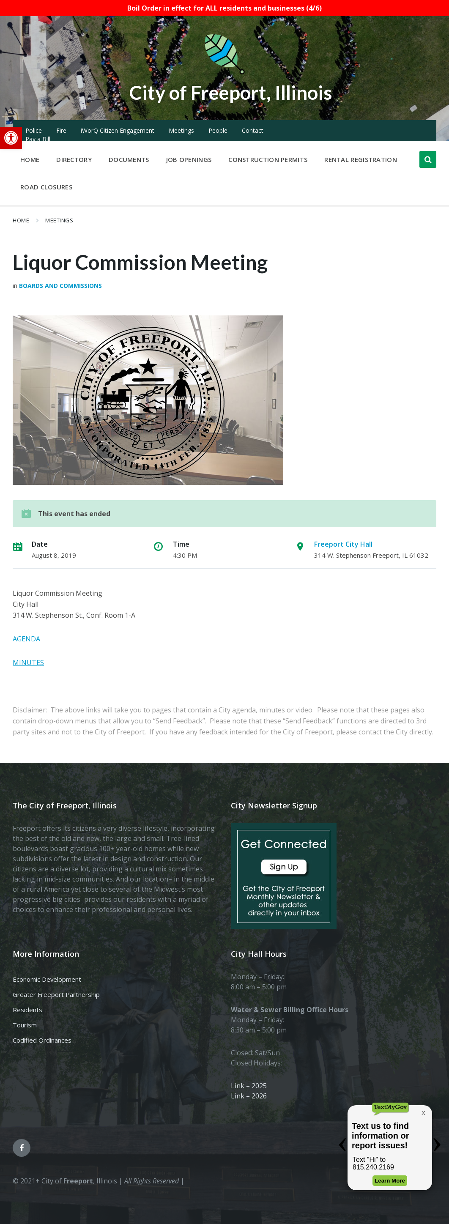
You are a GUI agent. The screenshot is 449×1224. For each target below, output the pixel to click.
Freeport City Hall (343, 544)
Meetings (181, 130)
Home (21, 220)
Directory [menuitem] (74, 159)
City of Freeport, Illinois (231, 92)
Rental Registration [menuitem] (360, 159)
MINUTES (28, 662)
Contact (252, 130)
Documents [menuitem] (129, 159)
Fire (61, 130)
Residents (27, 1009)
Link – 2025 (249, 1085)
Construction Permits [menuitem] (267, 159)
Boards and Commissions (60, 286)
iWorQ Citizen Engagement (117, 130)
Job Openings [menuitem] (189, 159)
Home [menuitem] (29, 159)
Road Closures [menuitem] (46, 187)
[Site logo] (224, 72)
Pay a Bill (37, 139)
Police (33, 130)
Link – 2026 (249, 1096)
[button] (11, 138)
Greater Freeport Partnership (56, 994)
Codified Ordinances (42, 1040)
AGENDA (26, 638)
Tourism (25, 1025)
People (217, 130)
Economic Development (47, 979)
